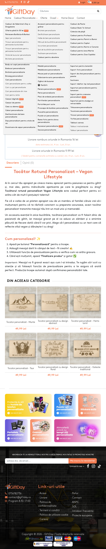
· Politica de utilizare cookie (53, 513)
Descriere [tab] (12, 161)
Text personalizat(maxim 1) (22, 84)
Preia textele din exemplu (23, 80)
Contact (81, 18)
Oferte (43, 18)
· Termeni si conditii (48, 509)
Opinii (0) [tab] (28, 161)
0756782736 (12, 2)
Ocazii (54, 18)
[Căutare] (98, 11)
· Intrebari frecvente (82, 509)
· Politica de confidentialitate (47, 502)
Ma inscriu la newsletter (87, 459)
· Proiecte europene (81, 514)
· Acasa (42, 491)
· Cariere (43, 517)
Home (8, 18)
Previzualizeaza (54, 108)
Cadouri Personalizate (26, 18)
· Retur (74, 491)
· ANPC (75, 500)
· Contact (76, 496)
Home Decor (67, 18)
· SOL (74, 505)
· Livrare (42, 496)
